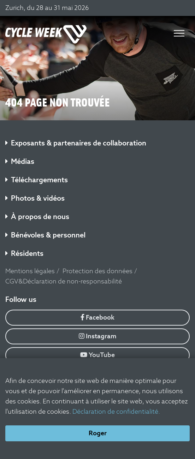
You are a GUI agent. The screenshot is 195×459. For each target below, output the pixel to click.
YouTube (97, 355)
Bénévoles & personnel (45, 235)
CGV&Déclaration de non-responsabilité (63, 281)
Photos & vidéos (35, 198)
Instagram (98, 336)
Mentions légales (30, 271)
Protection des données (97, 271)
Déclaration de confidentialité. (116, 411)
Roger (98, 433)
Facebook (97, 317)
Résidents (24, 253)
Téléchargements (36, 179)
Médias (19, 161)
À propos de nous (37, 216)
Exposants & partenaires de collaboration (75, 143)
